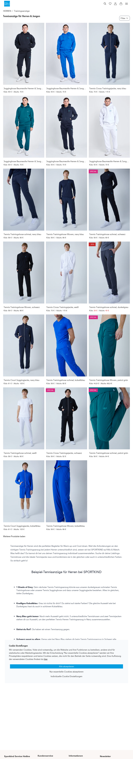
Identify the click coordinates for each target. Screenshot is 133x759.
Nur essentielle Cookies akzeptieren (66, 671)
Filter (124, 18)
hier (45, 659)
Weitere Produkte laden (14, 536)
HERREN (7, 11)
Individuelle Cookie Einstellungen (66, 676)
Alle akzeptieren (66, 666)
